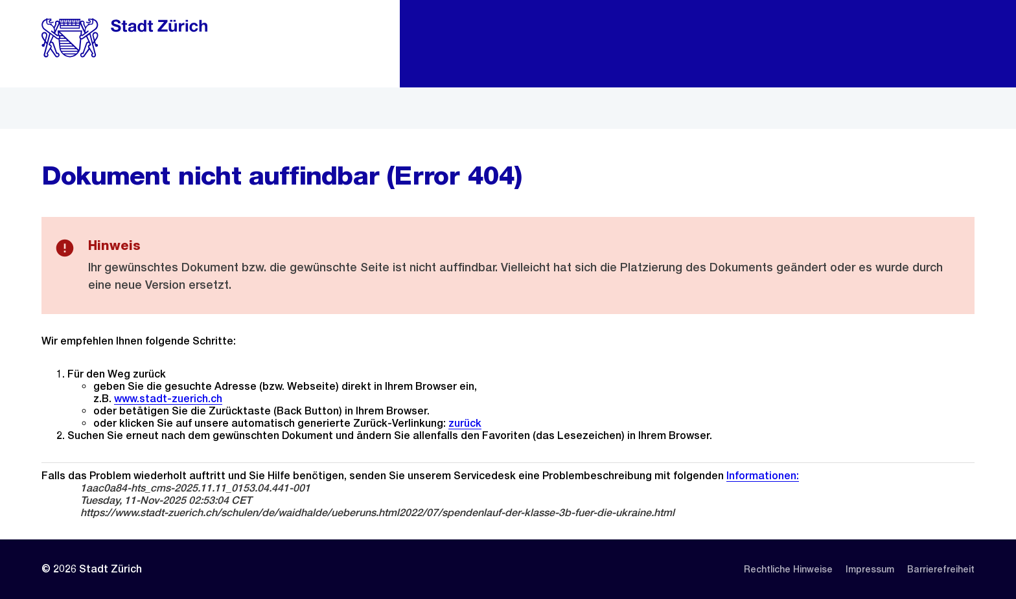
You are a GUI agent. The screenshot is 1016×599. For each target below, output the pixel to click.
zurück (464, 423)
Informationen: (762, 475)
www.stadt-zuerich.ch (168, 398)
